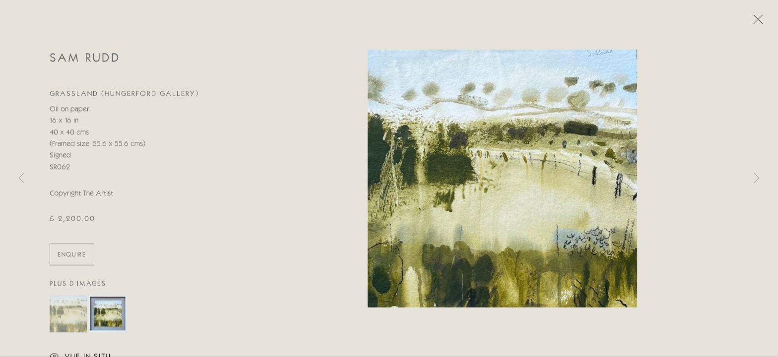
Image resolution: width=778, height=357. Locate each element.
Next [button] (756, 178)
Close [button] (755, 22)
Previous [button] (21, 178)
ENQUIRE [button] (72, 256)
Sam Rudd (85, 59)
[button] (68, 314)
